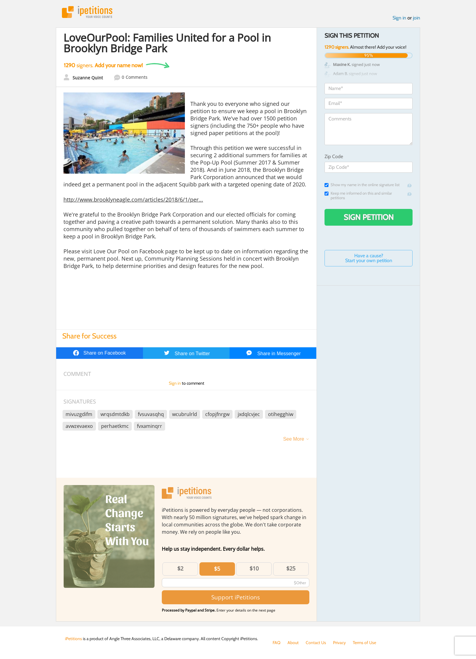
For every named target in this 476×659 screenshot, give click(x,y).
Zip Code (334, 156)
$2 (180, 568)
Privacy (339, 642)
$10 (254, 568)
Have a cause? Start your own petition (368, 258)
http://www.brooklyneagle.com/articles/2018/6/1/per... (133, 199)
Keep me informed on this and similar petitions (358, 195)
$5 (217, 568)
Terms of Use (364, 642)
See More (293, 439)
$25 (290, 568)
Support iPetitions (235, 597)
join (416, 18)
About (293, 642)
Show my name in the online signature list (362, 184)
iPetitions (87, 12)
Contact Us (316, 642)
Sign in (399, 18)
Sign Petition (369, 217)
